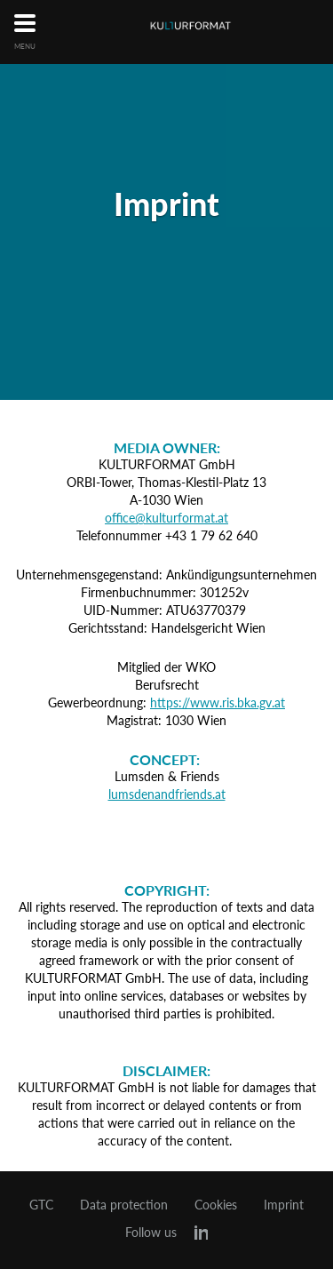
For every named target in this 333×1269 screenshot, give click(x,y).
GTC (41, 1205)
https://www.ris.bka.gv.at (217, 702)
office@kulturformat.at (166, 517)
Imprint (284, 1205)
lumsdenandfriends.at (167, 794)
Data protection (124, 1205)
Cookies (215, 1205)
